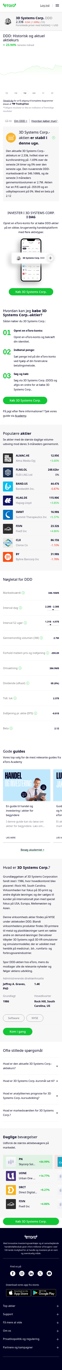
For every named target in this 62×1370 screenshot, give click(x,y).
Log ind (44, 5)
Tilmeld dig (8, 100)
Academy (20, 416)
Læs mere (11, 837)
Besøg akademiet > (32, 849)
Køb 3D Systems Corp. (30, 292)
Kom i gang (18, 1031)
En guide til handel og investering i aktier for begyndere (19, 810)
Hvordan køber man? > (45, 121)
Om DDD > (20, 121)
